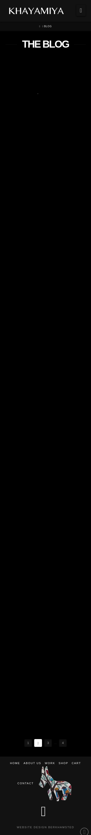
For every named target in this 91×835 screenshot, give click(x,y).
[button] (81, 10)
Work (50, 763)
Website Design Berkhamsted (45, 827)
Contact (25, 783)
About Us (32, 763)
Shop (63, 763)
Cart (76, 763)
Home (15, 763)
